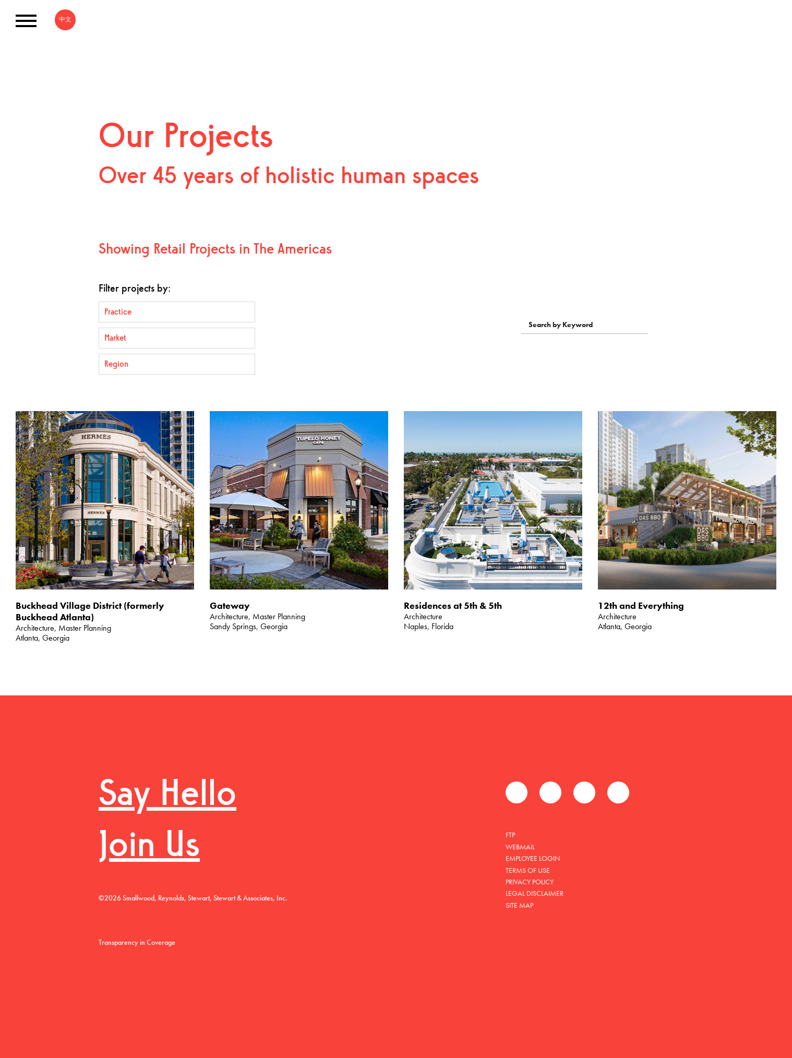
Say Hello (167, 795)
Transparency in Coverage (137, 942)
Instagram (618, 792)
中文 (65, 19)
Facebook (516, 792)
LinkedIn (584, 792)
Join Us (149, 846)
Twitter (550, 792)
